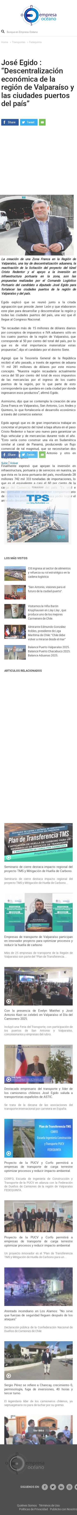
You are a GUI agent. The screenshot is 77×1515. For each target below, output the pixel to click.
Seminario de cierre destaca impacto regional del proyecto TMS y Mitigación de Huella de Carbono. (38, 1109)
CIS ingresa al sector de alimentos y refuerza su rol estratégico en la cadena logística (49, 577)
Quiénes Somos (50, 1505)
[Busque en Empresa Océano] (25, 31)
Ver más (38, 1433)
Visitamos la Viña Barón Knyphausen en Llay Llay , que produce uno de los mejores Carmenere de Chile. (47, 617)
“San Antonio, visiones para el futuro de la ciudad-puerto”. (46, 594)
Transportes (18, 42)
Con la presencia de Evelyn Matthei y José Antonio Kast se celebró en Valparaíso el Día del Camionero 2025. (38, 1255)
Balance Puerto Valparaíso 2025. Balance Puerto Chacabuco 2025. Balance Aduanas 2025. (49, 656)
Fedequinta (35, 42)
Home (4, 42)
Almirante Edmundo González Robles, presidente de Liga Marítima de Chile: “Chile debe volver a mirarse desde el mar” (47, 638)
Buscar (3, 31)
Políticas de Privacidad (56, 1509)
